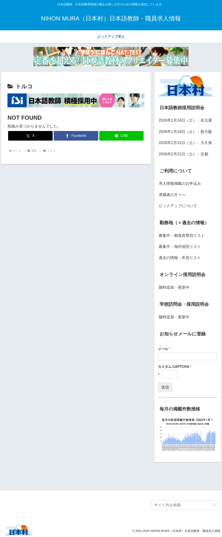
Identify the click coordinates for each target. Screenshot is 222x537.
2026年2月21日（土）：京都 (183, 154)
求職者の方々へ (172, 195)
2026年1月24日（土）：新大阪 (185, 132)
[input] (185, 505)
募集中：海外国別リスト (180, 246)
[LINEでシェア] (121, 136)
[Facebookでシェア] (76, 136)
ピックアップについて (178, 206)
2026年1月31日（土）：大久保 (185, 143)
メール (164, 349)
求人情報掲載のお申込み (180, 183)
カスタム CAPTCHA (174, 366)
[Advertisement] (111, 475)
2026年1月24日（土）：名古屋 (185, 120)
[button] (214, 504)
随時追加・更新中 (174, 287)
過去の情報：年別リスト (180, 258)
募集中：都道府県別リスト (182, 235)
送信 (165, 387)
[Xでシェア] (30, 136)
